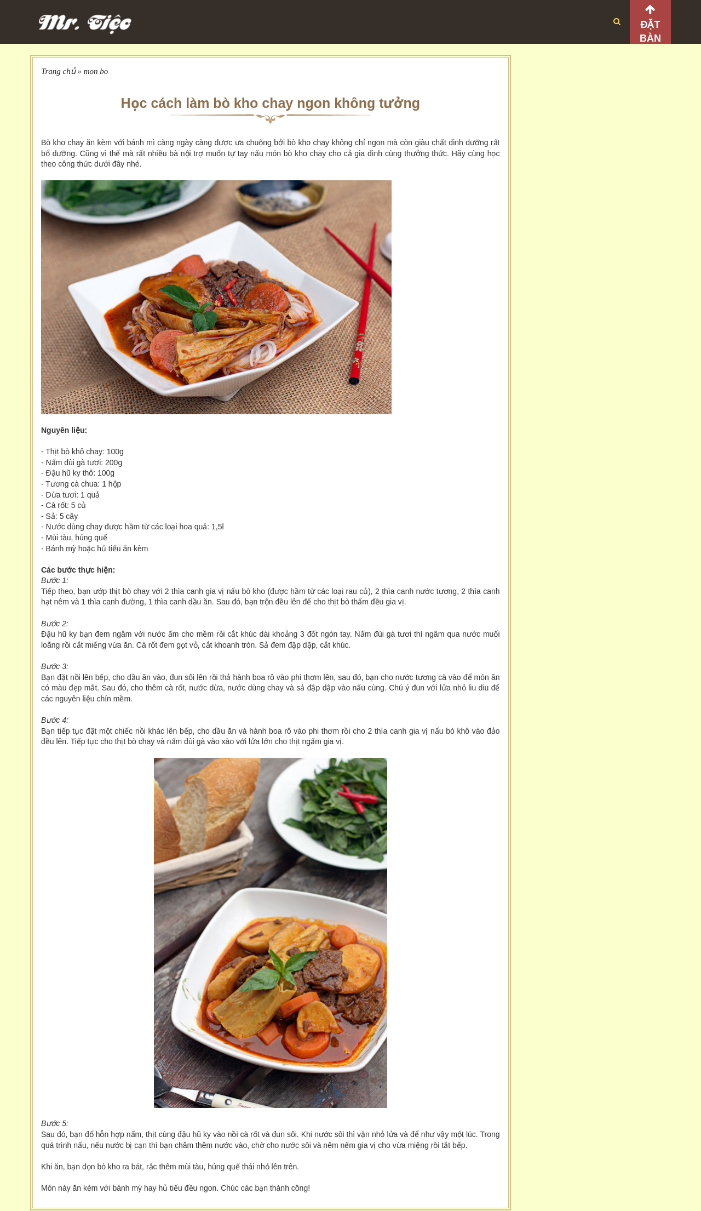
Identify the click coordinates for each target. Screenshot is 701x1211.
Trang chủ (58, 71)
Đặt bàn (650, 31)
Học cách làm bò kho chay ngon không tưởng (271, 103)
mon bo (96, 71)
